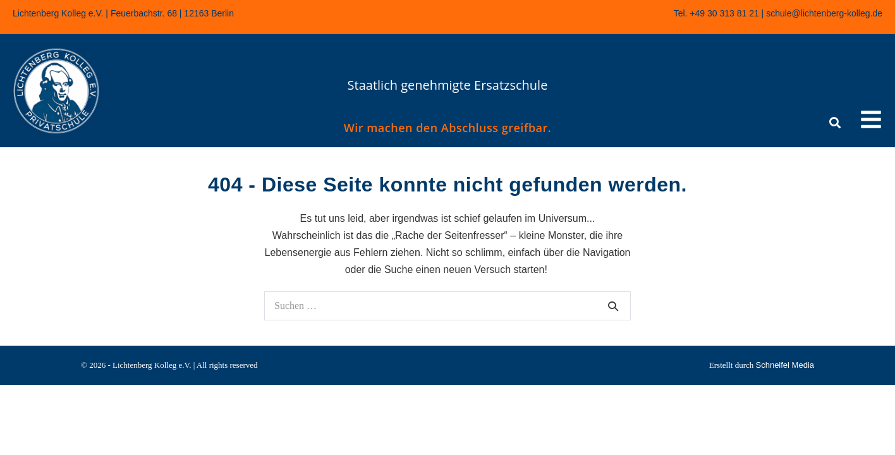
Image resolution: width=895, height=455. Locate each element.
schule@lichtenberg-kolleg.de (824, 13)
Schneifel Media (785, 365)
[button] (871, 121)
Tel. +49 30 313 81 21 (716, 13)
